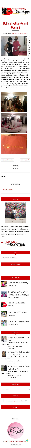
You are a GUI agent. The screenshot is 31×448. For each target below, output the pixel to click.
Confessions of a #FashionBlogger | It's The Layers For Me (19, 353)
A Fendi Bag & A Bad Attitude (16, 401)
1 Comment (11, 348)
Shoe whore (24, 33)
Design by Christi (9, 441)
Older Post (15, 169)
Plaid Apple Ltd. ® (20, 441)
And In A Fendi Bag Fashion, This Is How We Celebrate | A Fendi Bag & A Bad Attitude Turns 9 (18, 295)
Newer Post (15, 166)
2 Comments (11, 363)
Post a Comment (8, 189)
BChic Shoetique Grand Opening (15, 25)
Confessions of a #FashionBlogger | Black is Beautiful (19, 367)
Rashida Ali (16, 33)
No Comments (12, 377)
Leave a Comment (7, 160)
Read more (18, 346)
